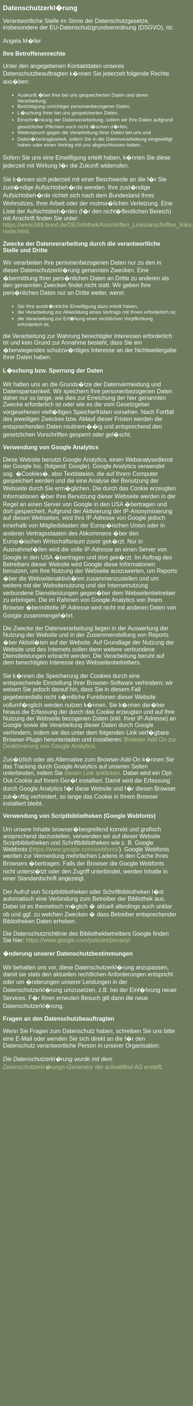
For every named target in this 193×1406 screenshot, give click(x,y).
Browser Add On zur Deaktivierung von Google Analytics (89, 742)
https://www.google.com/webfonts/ (75, 849)
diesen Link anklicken (92, 773)
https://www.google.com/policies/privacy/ (78, 940)
